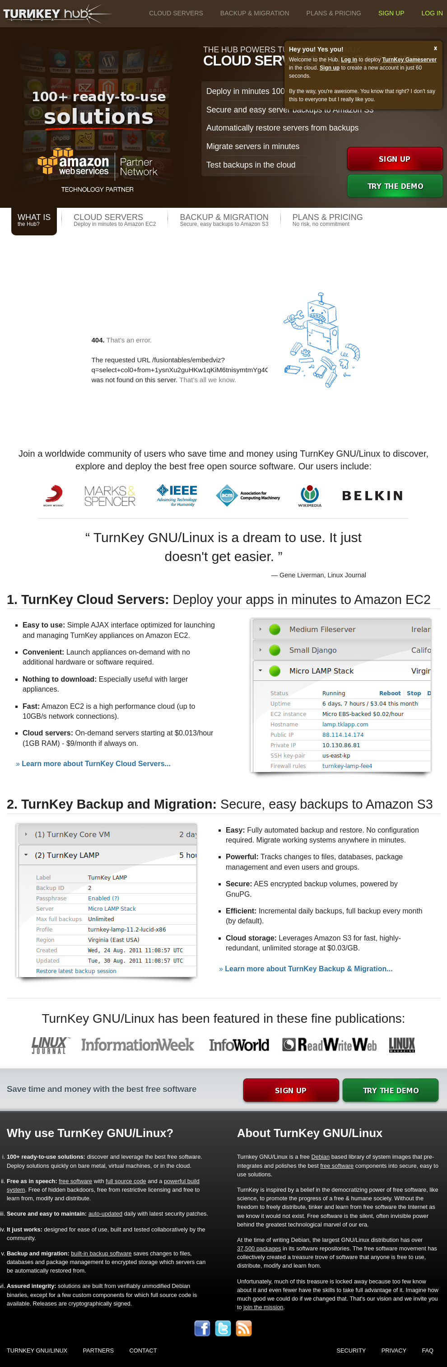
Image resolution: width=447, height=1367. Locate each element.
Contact (143, 1350)
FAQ (427, 1350)
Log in (432, 13)
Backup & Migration (254, 13)
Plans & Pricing (334, 13)
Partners (98, 1350)
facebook (202, 1328)
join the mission (263, 1307)
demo (395, 187)
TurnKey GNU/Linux (37, 1350)
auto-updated (105, 1213)
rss (243, 1328)
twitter (223, 1328)
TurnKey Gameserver (409, 59)
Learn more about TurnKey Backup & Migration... (308, 969)
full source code (126, 1181)
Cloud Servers (176, 13)
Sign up (391, 13)
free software (337, 1165)
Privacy (394, 1350)
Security (351, 1350)
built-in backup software (101, 1253)
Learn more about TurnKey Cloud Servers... (96, 764)
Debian (321, 1156)
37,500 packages (259, 1248)
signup (395, 160)
